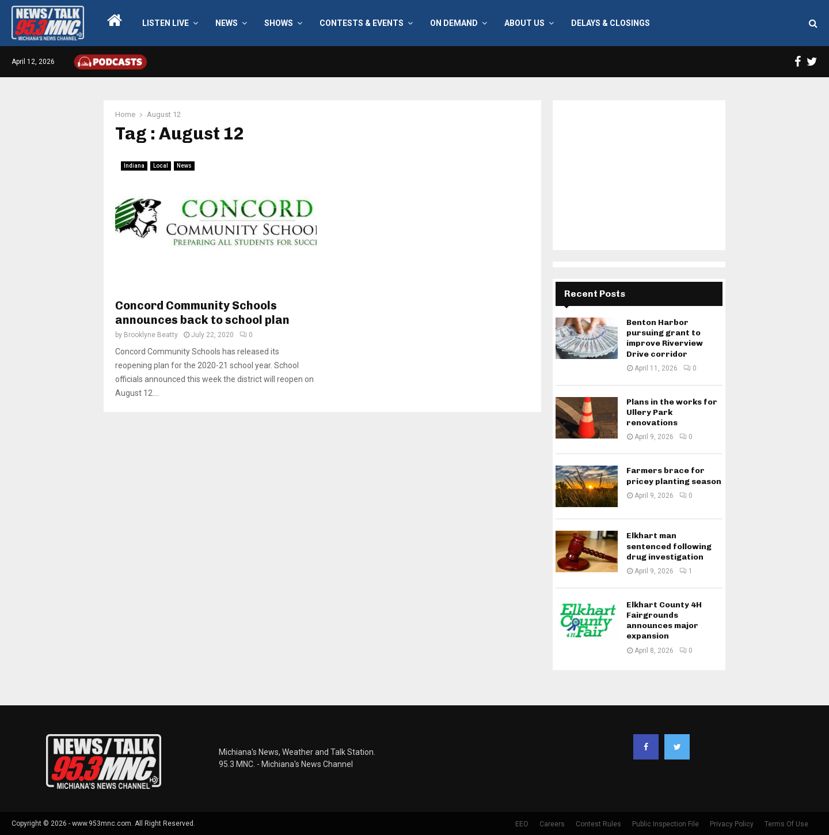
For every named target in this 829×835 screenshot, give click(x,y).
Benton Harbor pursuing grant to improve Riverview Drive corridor (664, 338)
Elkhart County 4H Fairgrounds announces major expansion (664, 620)
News (226, 23)
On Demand (454, 23)
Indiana (134, 166)
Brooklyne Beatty (151, 335)
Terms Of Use (786, 824)
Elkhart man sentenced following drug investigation (669, 546)
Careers (552, 824)
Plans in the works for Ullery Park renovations (671, 412)
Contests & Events (362, 23)
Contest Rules (598, 824)
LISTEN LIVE (165, 23)
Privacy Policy (732, 824)
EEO (521, 824)
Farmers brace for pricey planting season (673, 476)
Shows (278, 23)
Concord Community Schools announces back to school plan (202, 313)
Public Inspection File (665, 824)
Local (160, 166)
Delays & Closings (610, 23)
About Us (524, 23)
